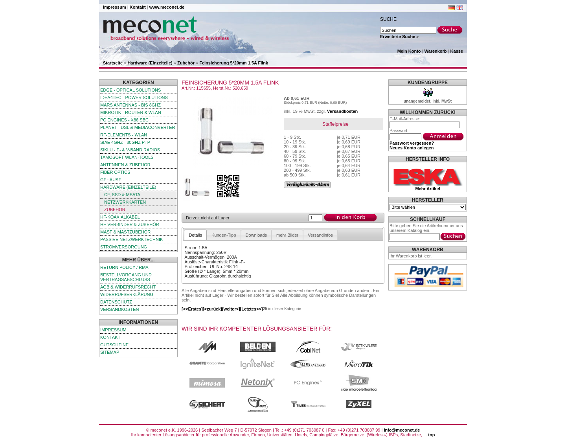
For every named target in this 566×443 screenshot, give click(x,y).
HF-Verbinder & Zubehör (129, 224)
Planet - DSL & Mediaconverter (137, 127)
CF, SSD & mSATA (122, 194)
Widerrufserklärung (126, 294)
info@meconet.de (402, 430)
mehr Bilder (287, 235)
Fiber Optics (115, 172)
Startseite (113, 63)
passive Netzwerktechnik (131, 239)
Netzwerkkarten (125, 202)
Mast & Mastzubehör (125, 232)
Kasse (456, 51)
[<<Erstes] (192, 309)
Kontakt (138, 7)
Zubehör (186, 63)
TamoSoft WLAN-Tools (127, 157)
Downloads (256, 235)
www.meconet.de (166, 7)
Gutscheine (114, 344)
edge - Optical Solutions (130, 90)
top (431, 434)
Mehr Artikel (427, 188)
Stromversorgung (123, 246)
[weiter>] (231, 309)
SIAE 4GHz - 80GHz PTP (125, 142)
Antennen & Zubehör (125, 164)
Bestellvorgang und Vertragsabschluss (126, 277)
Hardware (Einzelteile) (149, 63)
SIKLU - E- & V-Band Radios (130, 149)
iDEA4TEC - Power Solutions (134, 97)
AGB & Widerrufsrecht (128, 287)
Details (195, 235)
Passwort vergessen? (412, 143)
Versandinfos (320, 235)
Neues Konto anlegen (412, 147)
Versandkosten (119, 309)
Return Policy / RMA (124, 267)
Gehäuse (110, 179)
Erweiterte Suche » (399, 36)
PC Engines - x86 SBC (124, 120)
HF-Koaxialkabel (120, 217)
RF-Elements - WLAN (123, 134)
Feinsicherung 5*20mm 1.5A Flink (233, 63)
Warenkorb (435, 51)
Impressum (114, 7)
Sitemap (109, 352)
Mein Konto (409, 51)
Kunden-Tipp (223, 235)
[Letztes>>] (251, 309)
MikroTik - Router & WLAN (130, 112)
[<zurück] (212, 309)
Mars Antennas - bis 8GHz (130, 105)
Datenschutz (116, 302)
